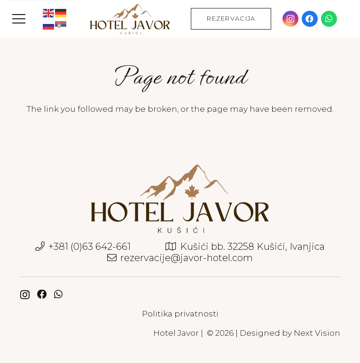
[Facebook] (310, 19)
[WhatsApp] (329, 19)
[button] (18, 18)
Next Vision (317, 333)
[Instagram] (290, 19)
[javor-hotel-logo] (130, 19)
